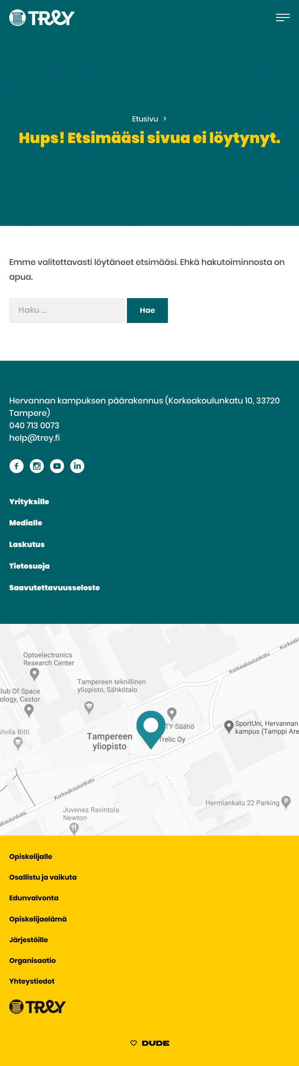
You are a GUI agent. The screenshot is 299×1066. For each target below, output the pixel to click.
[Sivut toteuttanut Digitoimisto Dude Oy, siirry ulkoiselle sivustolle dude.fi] (149, 1045)
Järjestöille (28, 940)
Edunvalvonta (33, 898)
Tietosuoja (29, 566)
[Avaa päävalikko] (283, 17)
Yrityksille (29, 502)
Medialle (25, 523)
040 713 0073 (34, 426)
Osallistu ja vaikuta (43, 878)
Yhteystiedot (32, 982)
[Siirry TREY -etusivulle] (37, 1012)
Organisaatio (32, 961)
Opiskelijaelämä (38, 919)
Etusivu (145, 119)
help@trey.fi (34, 438)
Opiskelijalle (30, 857)
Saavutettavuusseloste (54, 588)
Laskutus (27, 545)
